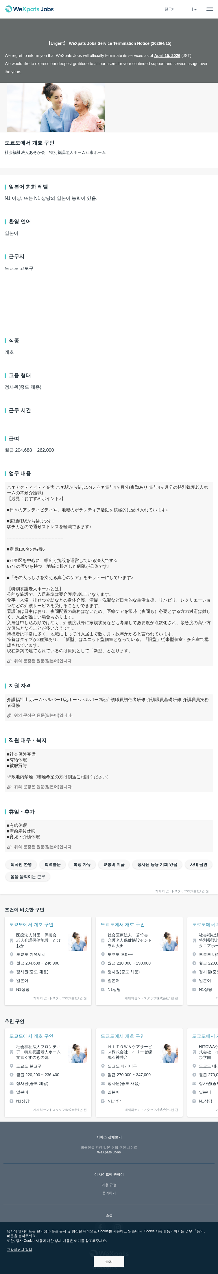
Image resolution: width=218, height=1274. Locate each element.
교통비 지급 (114, 864)
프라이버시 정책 (19, 1250)
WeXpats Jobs (109, 1150)
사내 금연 (198, 864)
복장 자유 (82, 864)
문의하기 (109, 1193)
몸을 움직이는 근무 (27, 876)
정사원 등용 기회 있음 (157, 864)
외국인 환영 (21, 864)
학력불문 (53, 864)
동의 (109, 1261)
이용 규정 (108, 1185)
